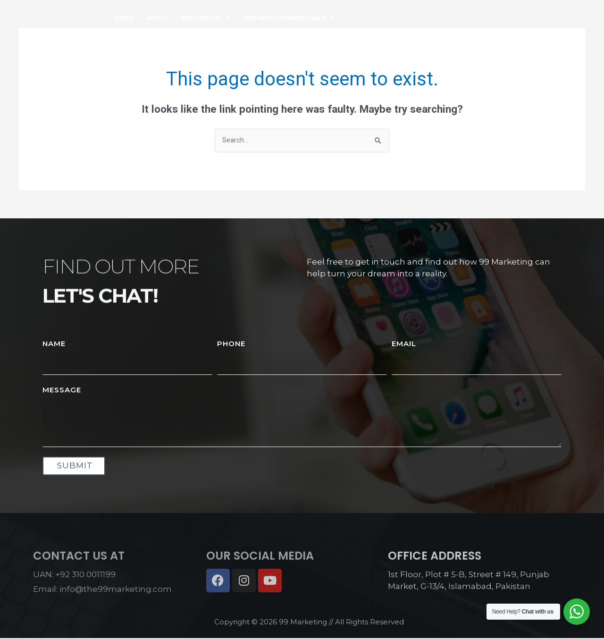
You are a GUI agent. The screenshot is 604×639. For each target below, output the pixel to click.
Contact (544, 26)
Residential (292, 26)
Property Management (473, 26)
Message (61, 390)
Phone (231, 344)
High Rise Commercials (374, 26)
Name (54, 344)
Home (211, 26)
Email (404, 344)
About (244, 26)
